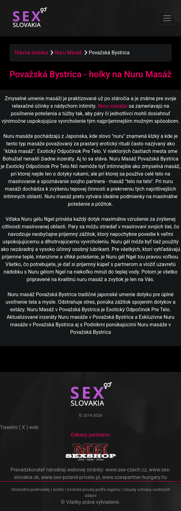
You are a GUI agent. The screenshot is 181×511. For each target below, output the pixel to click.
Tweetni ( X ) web (19, 427)
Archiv (58, 489)
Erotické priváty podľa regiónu (93, 489)
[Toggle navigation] (167, 18)
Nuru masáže (112, 106)
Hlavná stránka (31, 53)
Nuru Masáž (69, 53)
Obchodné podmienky (31, 489)
